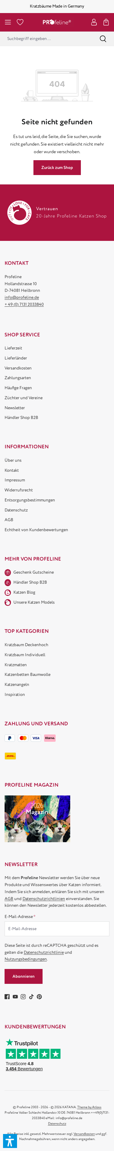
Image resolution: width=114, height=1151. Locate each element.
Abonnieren (23, 976)
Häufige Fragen (18, 387)
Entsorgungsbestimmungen (30, 500)
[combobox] (46, 39)
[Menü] (8, 22)
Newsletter (15, 407)
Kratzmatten (16, 664)
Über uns (13, 460)
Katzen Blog (24, 592)
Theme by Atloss (89, 1107)
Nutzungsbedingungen (26, 959)
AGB (9, 519)
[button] (10, 1141)
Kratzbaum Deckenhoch (26, 644)
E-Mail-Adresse (20, 916)
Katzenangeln (17, 684)
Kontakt (12, 470)
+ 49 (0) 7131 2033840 (24, 304)
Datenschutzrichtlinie (44, 952)
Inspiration (15, 694)
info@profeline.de (22, 297)
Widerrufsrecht (19, 490)
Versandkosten (18, 368)
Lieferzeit (13, 348)
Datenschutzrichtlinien (43, 898)
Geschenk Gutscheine (33, 572)
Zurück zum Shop (57, 167)
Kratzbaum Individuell (25, 654)
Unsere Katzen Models (34, 602)
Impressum (15, 480)
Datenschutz (16, 510)
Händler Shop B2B (21, 417)
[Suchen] (103, 39)
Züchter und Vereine (24, 397)
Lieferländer (16, 358)
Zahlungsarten (18, 377)
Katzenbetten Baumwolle (27, 674)
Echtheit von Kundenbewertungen (36, 529)
